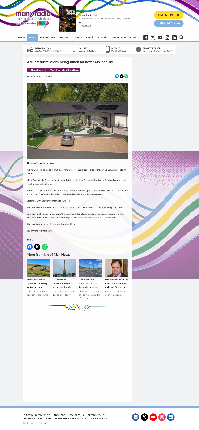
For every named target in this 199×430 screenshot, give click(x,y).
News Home (37, 70)
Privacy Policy (96, 415)
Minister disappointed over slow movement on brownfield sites (116, 273)
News (32, 37)
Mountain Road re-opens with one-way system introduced (38, 273)
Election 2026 (48, 37)
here (50, 230)
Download (86, 26)
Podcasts (65, 37)
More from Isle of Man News (64, 70)
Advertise (103, 37)
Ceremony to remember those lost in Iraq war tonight (64, 273)
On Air (90, 37)
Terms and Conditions (37, 418)
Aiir (45, 423)
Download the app (118, 51)
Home (21, 37)
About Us (135, 37)
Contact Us (76, 415)
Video (78, 37)
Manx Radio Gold (88, 15)
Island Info (119, 37)
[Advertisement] (78, 354)
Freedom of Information (70, 418)
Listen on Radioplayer (87, 51)
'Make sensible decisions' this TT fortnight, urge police (90, 273)
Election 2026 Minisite (37, 415)
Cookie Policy (98, 418)
